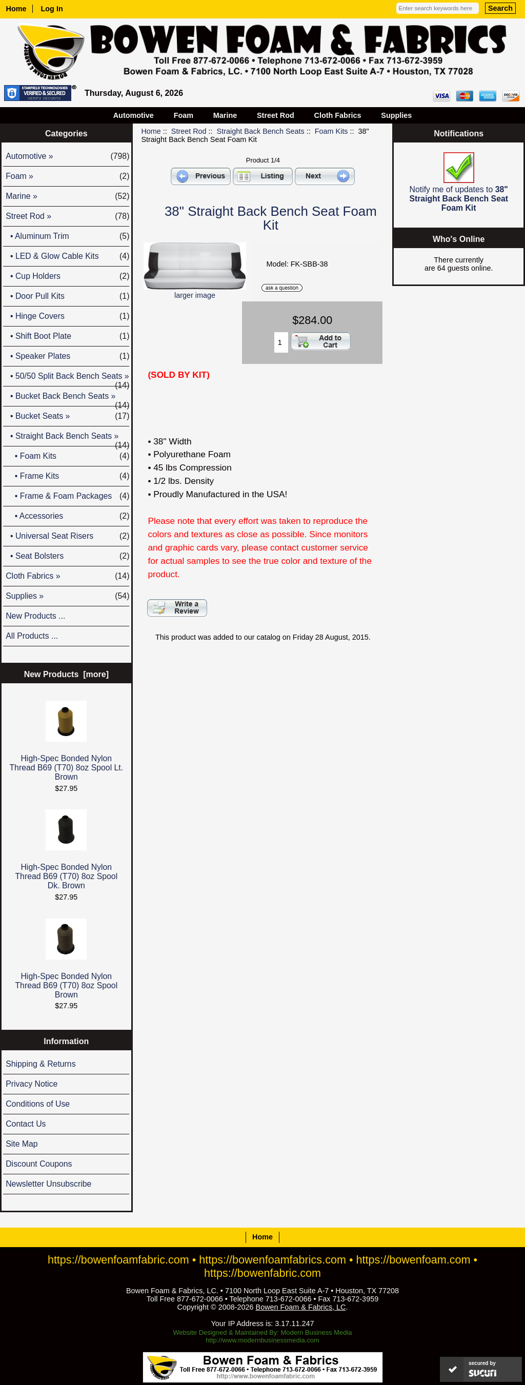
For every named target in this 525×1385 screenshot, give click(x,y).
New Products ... (35, 616)
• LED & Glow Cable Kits (67, 256)
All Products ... (32, 636)
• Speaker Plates (67, 356)
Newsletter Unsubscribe (48, 1183)
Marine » (67, 196)
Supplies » (67, 596)
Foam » (67, 176)
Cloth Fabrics (337, 115)
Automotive (133, 115)
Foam (183, 115)
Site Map (21, 1143)
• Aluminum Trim (67, 236)
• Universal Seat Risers (67, 536)
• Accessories (67, 516)
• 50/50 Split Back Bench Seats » (67, 379)
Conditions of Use (38, 1103)
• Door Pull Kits (67, 296)
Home (16, 9)
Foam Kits (331, 131)
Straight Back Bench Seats (261, 131)
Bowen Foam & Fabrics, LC (301, 1307)
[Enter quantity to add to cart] (281, 342)
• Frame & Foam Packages (67, 496)
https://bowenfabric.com (262, 1273)
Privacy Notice (31, 1084)
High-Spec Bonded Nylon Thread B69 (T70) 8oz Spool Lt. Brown (66, 741)
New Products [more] (66, 674)
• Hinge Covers (67, 316)
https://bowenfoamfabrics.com (272, 1259)
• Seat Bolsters (67, 556)
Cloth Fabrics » (67, 576)
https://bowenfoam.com (413, 1259)
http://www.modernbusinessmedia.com (262, 1340)
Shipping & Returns (40, 1064)
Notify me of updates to (458, 182)
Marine (225, 115)
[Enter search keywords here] (437, 8)
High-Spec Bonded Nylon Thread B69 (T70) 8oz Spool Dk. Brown (66, 849)
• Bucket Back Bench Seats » (67, 399)
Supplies (396, 115)
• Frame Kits (67, 476)
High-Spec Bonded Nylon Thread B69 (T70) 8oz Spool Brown (66, 959)
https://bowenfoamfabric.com (118, 1259)
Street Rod (189, 131)
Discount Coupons (39, 1163)
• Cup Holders (67, 276)
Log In (52, 9)
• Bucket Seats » (67, 416)
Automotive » (67, 156)
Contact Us (26, 1123)
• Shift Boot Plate (67, 336)
